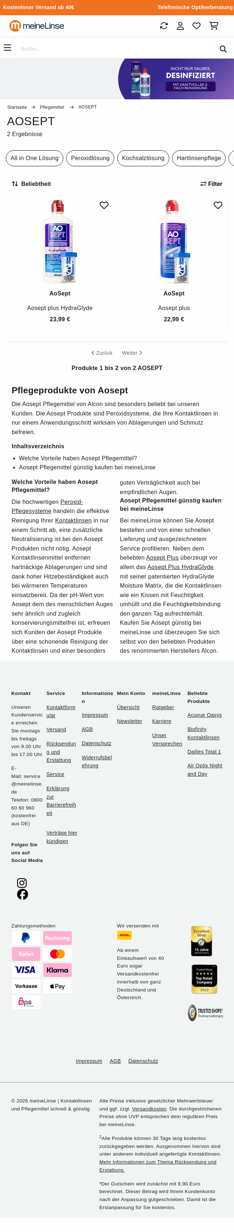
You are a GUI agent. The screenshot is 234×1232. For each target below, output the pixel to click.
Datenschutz (97, 743)
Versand (56, 729)
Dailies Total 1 (204, 752)
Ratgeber (163, 707)
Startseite (17, 107)
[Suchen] (223, 49)
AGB (87, 729)
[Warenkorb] (215, 25)
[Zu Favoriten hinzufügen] (104, 205)
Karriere (161, 721)
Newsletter (129, 721)
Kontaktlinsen (73, 520)
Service (55, 774)
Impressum (95, 715)
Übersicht (128, 707)
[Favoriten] (196, 25)
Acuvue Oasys (204, 715)
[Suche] (114, 49)
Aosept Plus (162, 558)
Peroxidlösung (90, 158)
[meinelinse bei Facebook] (22, 894)
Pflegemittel (53, 107)
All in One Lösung (35, 158)
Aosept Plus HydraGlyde (180, 567)
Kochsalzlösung (143, 158)
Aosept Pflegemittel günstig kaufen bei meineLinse (87, 467)
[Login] (180, 25)
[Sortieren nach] (34, 184)
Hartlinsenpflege (199, 158)
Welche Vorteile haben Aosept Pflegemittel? (78, 458)
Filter (211, 184)
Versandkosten (149, 1109)
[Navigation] (7, 47)
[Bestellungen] (163, 25)
